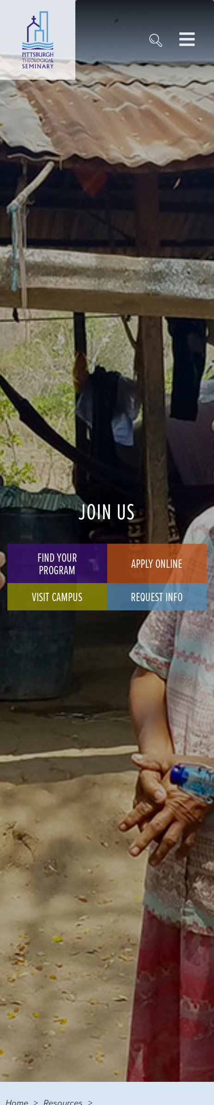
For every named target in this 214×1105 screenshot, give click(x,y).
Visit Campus (57, 596)
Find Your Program (57, 563)
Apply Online (156, 563)
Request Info (157, 596)
